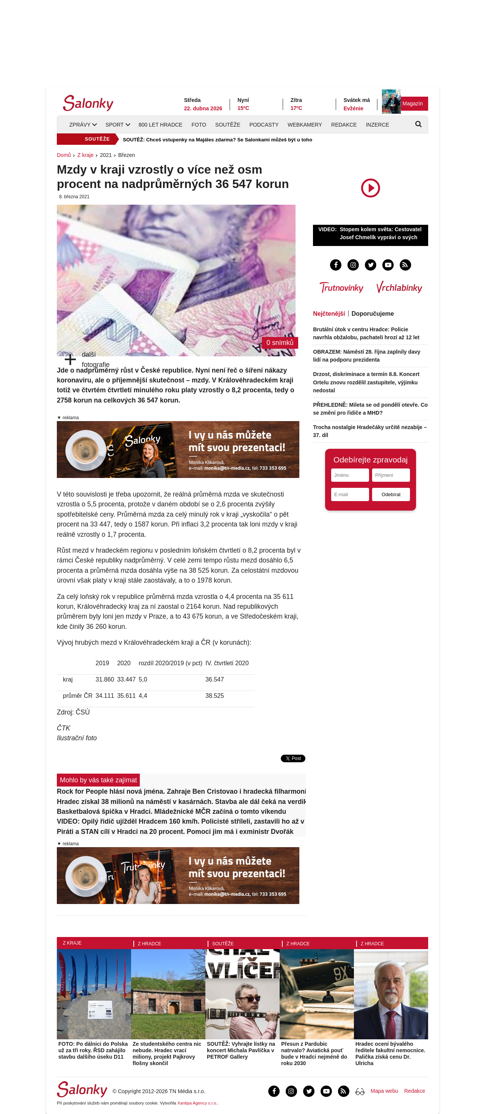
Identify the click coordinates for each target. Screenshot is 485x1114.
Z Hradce (149, 943)
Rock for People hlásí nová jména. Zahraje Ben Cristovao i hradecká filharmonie (181, 791)
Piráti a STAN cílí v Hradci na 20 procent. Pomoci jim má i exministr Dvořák (175, 831)
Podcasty (263, 125)
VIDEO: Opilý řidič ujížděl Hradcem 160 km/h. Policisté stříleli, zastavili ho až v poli (181, 821)
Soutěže (227, 125)
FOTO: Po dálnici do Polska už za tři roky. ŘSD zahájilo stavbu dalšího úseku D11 (93, 1050)
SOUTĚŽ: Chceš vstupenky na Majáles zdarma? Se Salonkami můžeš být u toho (217, 140)
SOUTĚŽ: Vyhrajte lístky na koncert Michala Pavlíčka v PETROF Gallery (241, 1050)
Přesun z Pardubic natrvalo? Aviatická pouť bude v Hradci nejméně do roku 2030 (314, 1053)
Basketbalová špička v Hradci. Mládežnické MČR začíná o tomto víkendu (171, 811)
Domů (64, 155)
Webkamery (305, 125)
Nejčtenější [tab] (329, 313)
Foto (198, 125)
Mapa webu (384, 1091)
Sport (114, 125)
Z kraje (85, 155)
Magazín (412, 103)
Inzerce (377, 125)
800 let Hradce (161, 125)
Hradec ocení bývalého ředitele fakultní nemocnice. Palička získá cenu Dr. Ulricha (390, 1053)
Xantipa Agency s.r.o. (197, 1103)
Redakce (344, 125)
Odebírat (391, 494)
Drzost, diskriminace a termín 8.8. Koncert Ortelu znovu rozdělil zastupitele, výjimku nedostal (366, 382)
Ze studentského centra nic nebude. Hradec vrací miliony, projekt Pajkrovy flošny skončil (167, 1053)
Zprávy (80, 125)
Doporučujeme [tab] (373, 313)
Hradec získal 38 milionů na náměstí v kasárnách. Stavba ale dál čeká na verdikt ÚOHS (181, 801)
